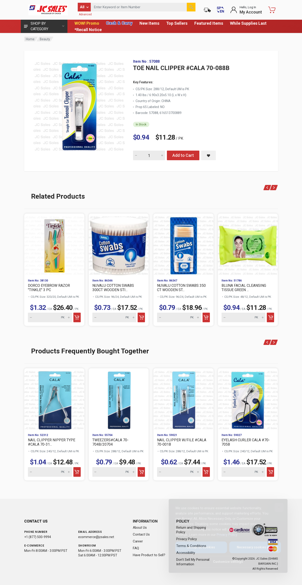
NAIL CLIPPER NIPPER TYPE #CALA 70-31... (51, 442)
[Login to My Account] (246, 10)
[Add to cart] (76, 317)
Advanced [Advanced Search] (85, 14)
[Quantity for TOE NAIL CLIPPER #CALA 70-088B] (149, 155)
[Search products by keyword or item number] (143, 7)
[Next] (274, 187)
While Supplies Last (248, 23)
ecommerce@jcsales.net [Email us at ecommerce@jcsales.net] (96, 537)
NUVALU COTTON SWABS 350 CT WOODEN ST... (181, 287)
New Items (149, 23)
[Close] (275, 507)
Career (138, 541)
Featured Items (208, 23)
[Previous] (267, 187)
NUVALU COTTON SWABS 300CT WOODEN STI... (113, 287)
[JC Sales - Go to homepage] (48, 10)
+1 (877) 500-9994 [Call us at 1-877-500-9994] (37, 537)
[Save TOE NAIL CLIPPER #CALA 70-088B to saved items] (208, 155)
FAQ (136, 548)
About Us (140, 527)
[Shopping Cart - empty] (272, 10)
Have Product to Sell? (149, 555)
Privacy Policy (223, 535)
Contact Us (141, 534)
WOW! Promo (87, 23)
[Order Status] (207, 10)
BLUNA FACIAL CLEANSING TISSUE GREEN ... (244, 287)
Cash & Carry (119, 23)
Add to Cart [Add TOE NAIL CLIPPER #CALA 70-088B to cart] (183, 155)
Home (30, 39)
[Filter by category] (84, 7)
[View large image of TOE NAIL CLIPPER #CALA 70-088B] (79, 105)
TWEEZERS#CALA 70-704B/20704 (110, 442)
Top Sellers (176, 23)
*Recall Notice (88, 29)
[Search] (191, 7)
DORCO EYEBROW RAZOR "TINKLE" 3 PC (49, 287)
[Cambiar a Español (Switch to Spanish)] (220, 10)
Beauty (45, 39)
